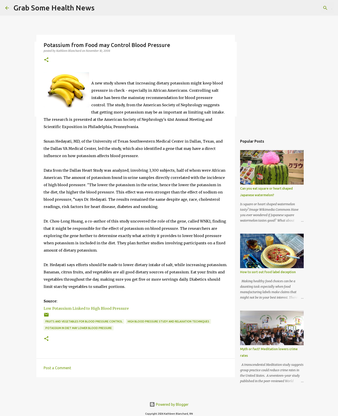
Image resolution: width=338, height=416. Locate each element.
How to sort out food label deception (268, 272)
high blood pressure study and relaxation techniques (168, 321)
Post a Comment (57, 368)
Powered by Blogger (169, 404)
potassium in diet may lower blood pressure (78, 328)
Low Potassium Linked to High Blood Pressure (86, 308)
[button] (46, 60)
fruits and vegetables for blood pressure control (83, 321)
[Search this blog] (310, 7)
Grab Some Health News (53, 8)
